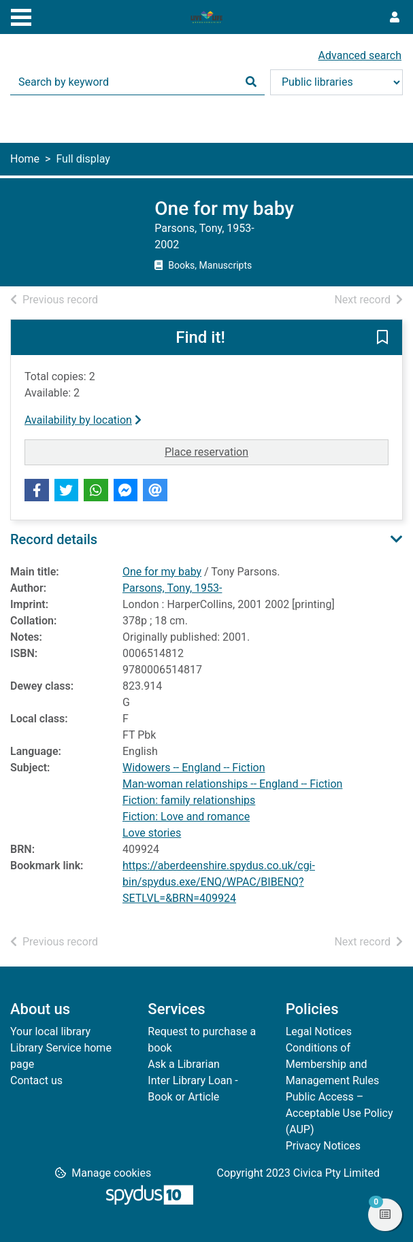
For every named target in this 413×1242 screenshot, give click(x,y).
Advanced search (359, 55)
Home (24, 158)
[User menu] (395, 17)
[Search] (251, 82)
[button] (382, 338)
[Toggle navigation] (21, 15)
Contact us (36, 1080)
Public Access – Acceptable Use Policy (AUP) (339, 1113)
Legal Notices (319, 1031)
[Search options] (336, 82)
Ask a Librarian (184, 1064)
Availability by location (83, 420)
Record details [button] (53, 539)
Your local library (50, 1031)
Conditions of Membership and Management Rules (333, 1064)
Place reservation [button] (254, 450)
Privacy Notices (323, 1145)
